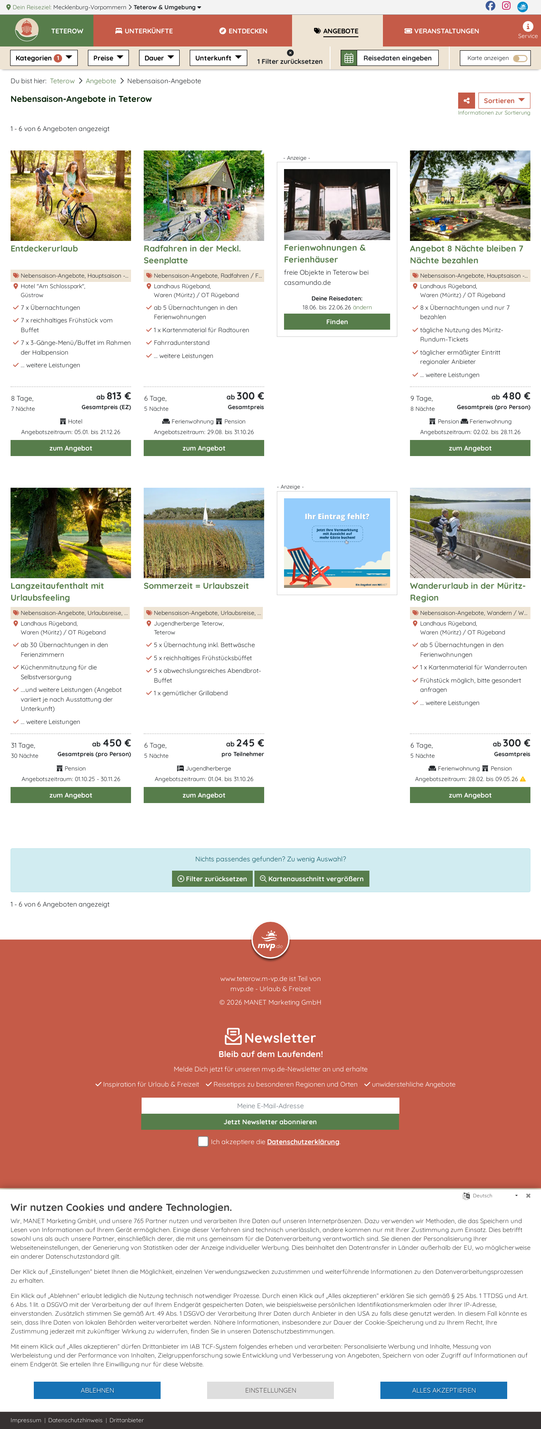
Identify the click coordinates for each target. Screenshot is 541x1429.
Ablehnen (97, 1390)
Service (528, 30)
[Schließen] (528, 1195)
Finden (337, 321)
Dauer (155, 58)
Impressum (26, 1420)
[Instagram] (506, 7)
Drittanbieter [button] (126, 1420)
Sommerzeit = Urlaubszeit (196, 585)
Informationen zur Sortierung (494, 112)
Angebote (101, 81)
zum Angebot (71, 448)
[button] (72, 27)
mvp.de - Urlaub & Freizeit (270, 988)
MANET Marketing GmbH (283, 1002)
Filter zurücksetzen (212, 878)
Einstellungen (270, 1390)
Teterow (167, 7)
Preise (104, 58)
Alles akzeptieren (444, 1390)
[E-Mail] (270, 1106)
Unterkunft (214, 58)
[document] (270, 1291)
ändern (362, 307)
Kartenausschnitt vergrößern (312, 878)
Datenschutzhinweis (75, 1420)
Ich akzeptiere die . (270, 1142)
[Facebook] (490, 7)
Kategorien (40, 58)
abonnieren (270, 1122)
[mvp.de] (522, 7)
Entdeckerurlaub (44, 248)
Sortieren (500, 100)
